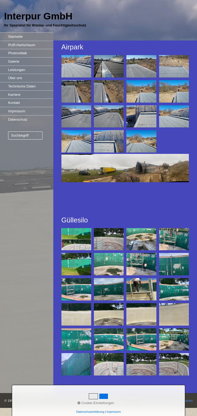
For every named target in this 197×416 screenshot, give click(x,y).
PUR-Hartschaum (21, 45)
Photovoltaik (17, 53)
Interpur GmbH (38, 16)
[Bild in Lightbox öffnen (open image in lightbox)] (76, 66)
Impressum (16, 111)
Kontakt (14, 103)
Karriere (14, 95)
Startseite (15, 37)
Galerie (13, 61)
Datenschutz (17, 119)
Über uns (15, 78)
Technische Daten (22, 86)
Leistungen (16, 70)
